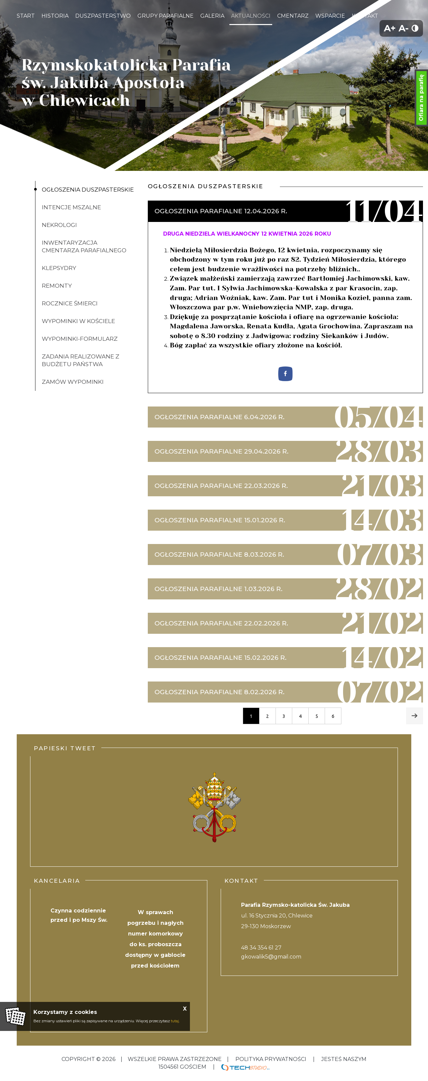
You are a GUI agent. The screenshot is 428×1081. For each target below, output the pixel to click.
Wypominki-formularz (80, 338)
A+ (390, 28)
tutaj (175, 1021)
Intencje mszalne (71, 207)
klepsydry (59, 268)
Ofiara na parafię (421, 97)
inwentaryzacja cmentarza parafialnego (84, 246)
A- (404, 28)
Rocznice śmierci (70, 303)
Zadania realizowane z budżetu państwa (80, 360)
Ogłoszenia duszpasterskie (88, 189)
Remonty (57, 285)
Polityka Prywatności (271, 1059)
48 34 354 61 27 (261, 947)
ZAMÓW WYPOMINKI (73, 381)
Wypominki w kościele (78, 321)
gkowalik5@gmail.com (271, 957)
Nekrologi (59, 225)
